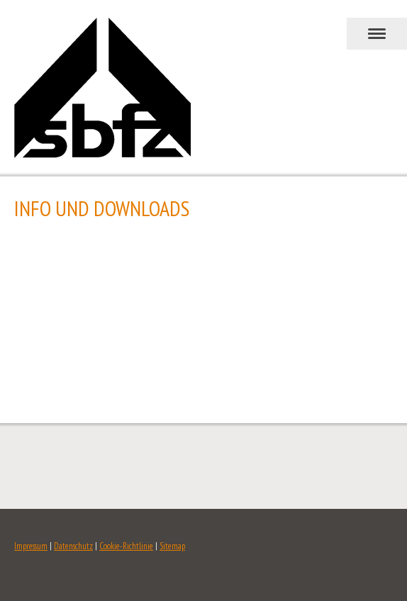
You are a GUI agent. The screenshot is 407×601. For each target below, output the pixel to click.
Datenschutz (73, 546)
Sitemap (172, 546)
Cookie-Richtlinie (126, 546)
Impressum (31, 546)
